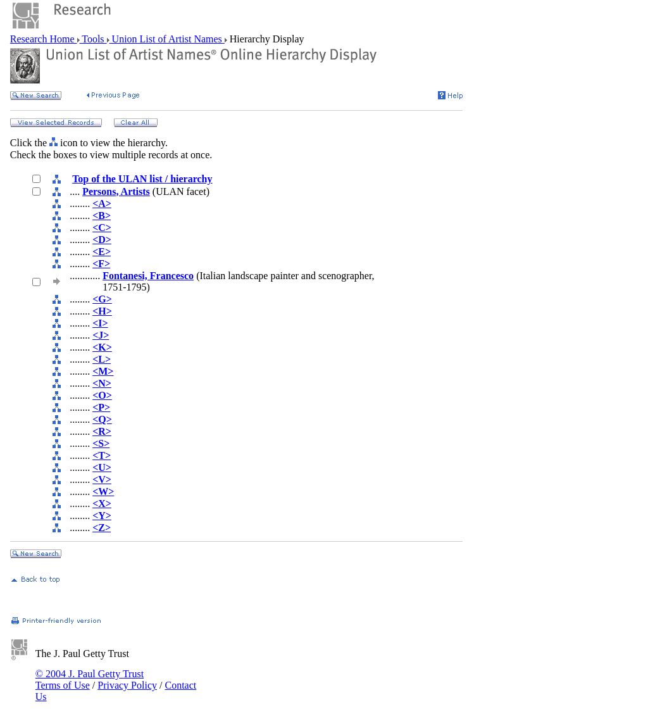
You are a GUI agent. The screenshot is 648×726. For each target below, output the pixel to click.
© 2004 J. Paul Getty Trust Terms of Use (89, 679)
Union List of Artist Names (167, 39)
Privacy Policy (127, 685)
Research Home (43, 39)
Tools (93, 39)
